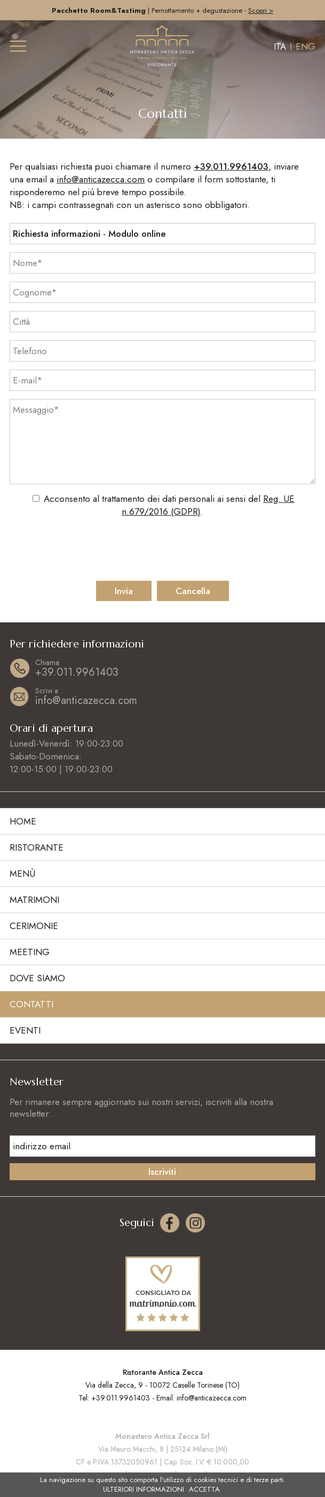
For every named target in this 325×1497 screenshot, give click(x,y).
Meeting (30, 952)
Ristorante (37, 847)
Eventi (25, 1030)
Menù (22, 873)
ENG (305, 46)
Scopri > (260, 10)
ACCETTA (204, 1489)
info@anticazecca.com (101, 179)
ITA (280, 46)
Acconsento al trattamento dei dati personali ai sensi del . (169, 505)
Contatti (31, 1004)
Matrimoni (34, 899)
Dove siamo (37, 978)
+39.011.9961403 (231, 166)
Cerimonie (34, 925)
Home (23, 821)
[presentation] (163, 549)
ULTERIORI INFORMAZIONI (143, 1489)
